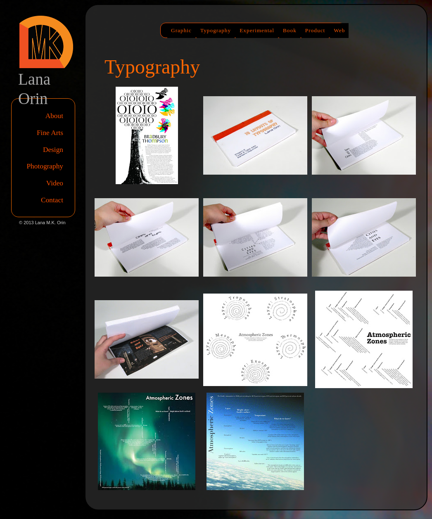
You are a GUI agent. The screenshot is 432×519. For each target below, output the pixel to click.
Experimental (257, 30)
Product (315, 30)
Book (290, 30)
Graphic (181, 30)
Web (339, 30)
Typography (215, 30)
